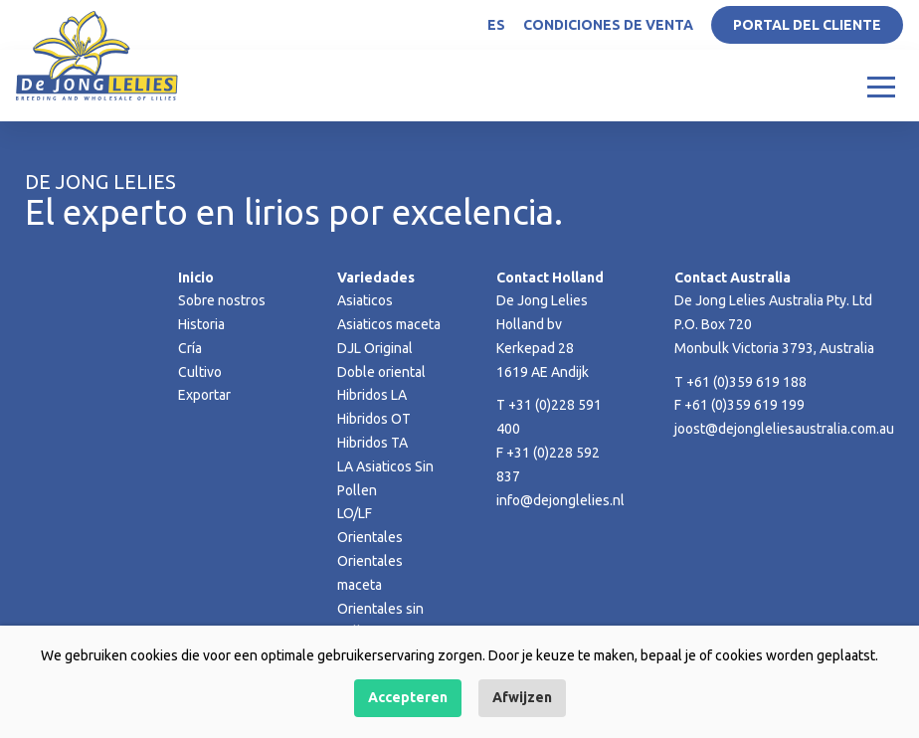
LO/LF (354, 513)
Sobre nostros (222, 300)
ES (496, 25)
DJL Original (375, 348)
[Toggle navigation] (881, 85)
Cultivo (200, 372)
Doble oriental (381, 372)
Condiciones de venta (608, 25)
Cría (190, 348)
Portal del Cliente (807, 25)
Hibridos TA (372, 443)
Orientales (370, 537)
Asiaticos (365, 300)
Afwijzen (522, 697)
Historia (201, 324)
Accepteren (408, 697)
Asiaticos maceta (389, 324)
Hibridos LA (372, 395)
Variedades (376, 277)
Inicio (196, 277)
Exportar (204, 395)
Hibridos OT (374, 419)
